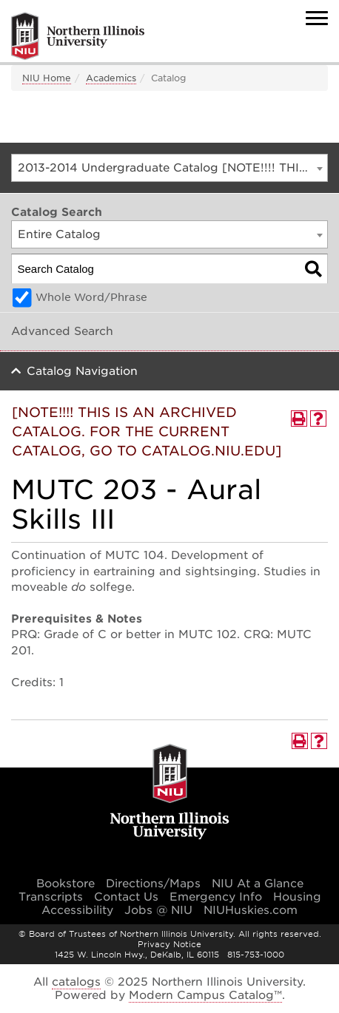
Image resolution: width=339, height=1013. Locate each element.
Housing (297, 897)
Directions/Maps (153, 883)
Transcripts (51, 897)
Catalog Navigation (82, 371)
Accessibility (77, 910)
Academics (111, 78)
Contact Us (126, 897)
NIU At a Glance (257, 883)
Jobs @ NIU (158, 910)
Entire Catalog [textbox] (59, 234)
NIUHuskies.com (251, 910)
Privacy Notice (169, 944)
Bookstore (65, 883)
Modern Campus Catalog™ (205, 995)
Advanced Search (62, 331)
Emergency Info (216, 897)
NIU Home (46, 78)
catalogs (76, 982)
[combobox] (169, 168)
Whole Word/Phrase (91, 297)
